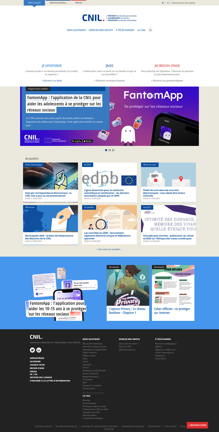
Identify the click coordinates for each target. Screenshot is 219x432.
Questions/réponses (127, 350)
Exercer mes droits (101, 30)
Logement (87, 364)
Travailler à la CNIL (91, 412)
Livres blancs (160, 358)
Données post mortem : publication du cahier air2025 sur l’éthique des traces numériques (168, 237)
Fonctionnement (89, 403)
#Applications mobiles (38, 89)
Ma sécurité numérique (92, 344)
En (168, 2)
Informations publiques (133, 426)
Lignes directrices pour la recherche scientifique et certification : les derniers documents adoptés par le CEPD (106, 193)
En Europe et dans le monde (94, 406)
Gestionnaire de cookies (183, 2)
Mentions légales (43, 426)
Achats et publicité (90, 373)
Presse (78, 2)
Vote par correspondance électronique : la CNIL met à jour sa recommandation (48, 194)
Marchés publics (90, 415)
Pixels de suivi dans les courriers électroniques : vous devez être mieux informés (164, 193)
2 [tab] (110, 150)
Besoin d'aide (198, 425)
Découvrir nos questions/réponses (168, 80)
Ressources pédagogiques (166, 344)
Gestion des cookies (41, 377)
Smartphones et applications (95, 350)
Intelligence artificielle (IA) (94, 370)
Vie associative (89, 388)
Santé (85, 358)
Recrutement (154, 426)
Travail (86, 367)
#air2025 (147, 207)
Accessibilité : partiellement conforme (99, 426)
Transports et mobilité (92, 385)
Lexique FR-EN (37, 364)
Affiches (158, 346)
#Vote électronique (33, 165)
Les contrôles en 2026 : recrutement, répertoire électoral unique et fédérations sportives (107, 235)
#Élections (30, 207)
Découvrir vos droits (53, 80)
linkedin (38, 350)
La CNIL (141, 30)
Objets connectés (90, 352)
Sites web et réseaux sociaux (95, 346)
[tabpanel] (109, 116)
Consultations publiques (93, 418)
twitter (32, 350)
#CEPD (87, 165)
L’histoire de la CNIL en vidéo (95, 409)
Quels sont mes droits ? (128, 344)
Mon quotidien (76, 30)
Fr (163, 2)
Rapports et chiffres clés (165, 350)
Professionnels (58, 2)
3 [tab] (113, 150)
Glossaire (35, 361)
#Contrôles (89, 207)
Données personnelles (66, 426)
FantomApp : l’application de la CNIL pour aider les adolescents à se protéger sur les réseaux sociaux (64, 103)
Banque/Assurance (90, 376)
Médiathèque (37, 358)
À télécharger (125, 30)
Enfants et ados (89, 356)
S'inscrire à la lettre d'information (50, 380)
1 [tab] (106, 150)
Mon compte (170, 426)
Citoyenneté (88, 379)
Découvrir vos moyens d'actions (110, 80)
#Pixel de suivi (149, 165)
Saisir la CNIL (125, 346)
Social (85, 361)
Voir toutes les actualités (109, 249)
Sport (85, 382)
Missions (86, 400)
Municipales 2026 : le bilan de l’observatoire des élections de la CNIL (49, 237)
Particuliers (34, 2)
